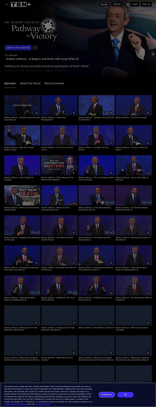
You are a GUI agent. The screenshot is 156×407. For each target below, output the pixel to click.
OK (125, 395)
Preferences (107, 395)
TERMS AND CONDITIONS (16, 404)
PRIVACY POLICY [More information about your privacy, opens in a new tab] (43, 404)
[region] (78, 395)
